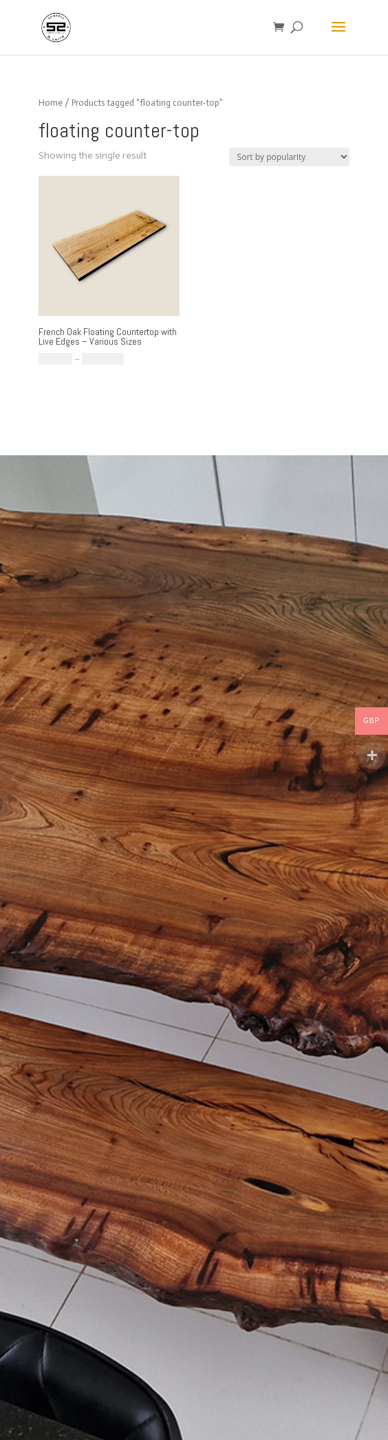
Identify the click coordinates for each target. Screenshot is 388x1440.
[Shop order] (289, 157)
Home (51, 103)
